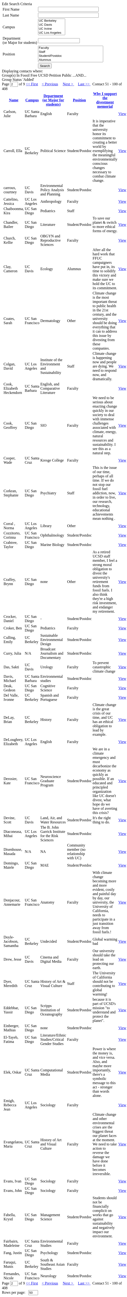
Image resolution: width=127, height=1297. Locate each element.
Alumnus (70, 60)
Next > (68, 84)
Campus (9, 27)
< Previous (50, 84)
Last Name (11, 15)
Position (9, 54)
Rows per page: (13, 1292)
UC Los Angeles (51, 33)
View (122, 114)
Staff (70, 52)
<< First (32, 84)
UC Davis (51, 25)
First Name (11, 9)
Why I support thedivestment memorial (105, 100)
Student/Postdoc (70, 56)
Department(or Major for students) (20, 40)
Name (13, 100)
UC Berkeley (51, 21)
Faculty (70, 48)
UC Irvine (51, 29)
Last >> (84, 84)
